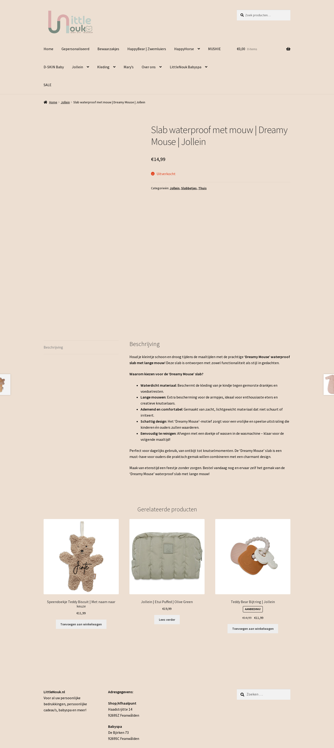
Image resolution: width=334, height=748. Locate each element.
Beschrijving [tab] (53, 294)
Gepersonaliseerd (75, 48)
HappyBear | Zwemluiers (146, 48)
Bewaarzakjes (108, 48)
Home (48, 48)
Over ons (149, 67)
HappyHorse (184, 48)
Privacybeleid (54, 721)
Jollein (77, 67)
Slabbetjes (189, 188)
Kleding (103, 67)
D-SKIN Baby (54, 67)
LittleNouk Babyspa (185, 67)
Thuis (202, 188)
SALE (47, 84)
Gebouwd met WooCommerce (91, 721)
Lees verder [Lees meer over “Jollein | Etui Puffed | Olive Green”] (167, 567)
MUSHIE (214, 48)
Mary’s (129, 67)
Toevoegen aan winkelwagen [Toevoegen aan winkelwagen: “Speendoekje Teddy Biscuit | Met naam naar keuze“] (81, 571)
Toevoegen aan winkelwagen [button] (253, 576)
